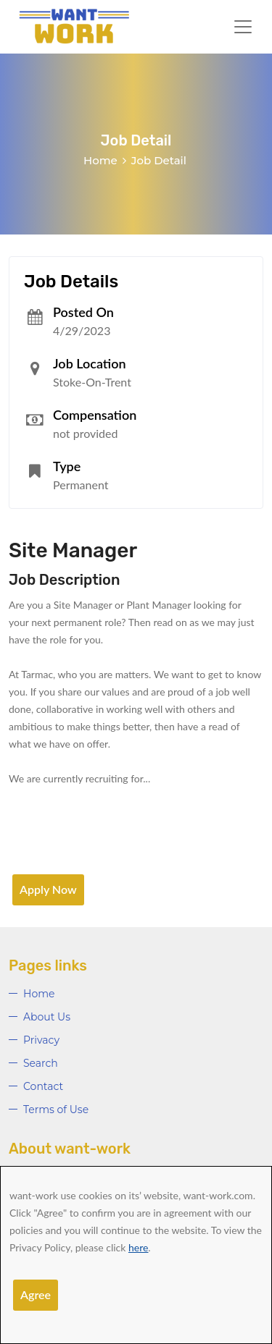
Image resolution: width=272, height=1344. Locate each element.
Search (40, 1063)
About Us (46, 1016)
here (138, 1247)
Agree (35, 1294)
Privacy (41, 1040)
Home (100, 160)
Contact (43, 1086)
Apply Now (48, 889)
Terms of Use (55, 1109)
